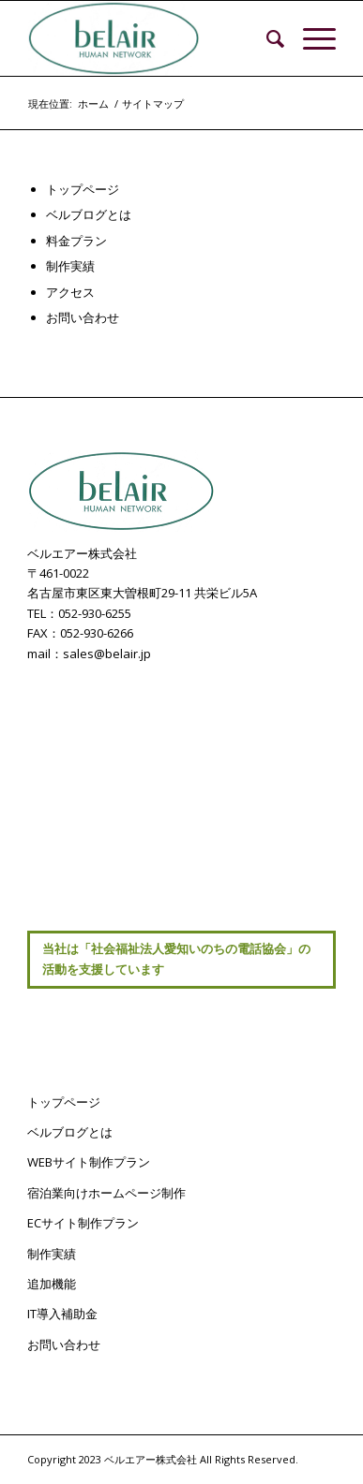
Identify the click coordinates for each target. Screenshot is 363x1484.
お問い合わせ (82, 317)
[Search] (266, 38)
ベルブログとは (88, 214)
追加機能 (51, 1283)
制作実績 (70, 265)
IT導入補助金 (62, 1313)
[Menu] (310, 38)
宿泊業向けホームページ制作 (106, 1192)
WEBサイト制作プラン (88, 1161)
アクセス (70, 292)
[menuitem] (266, 38)
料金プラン (76, 240)
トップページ (82, 189)
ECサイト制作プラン (83, 1222)
